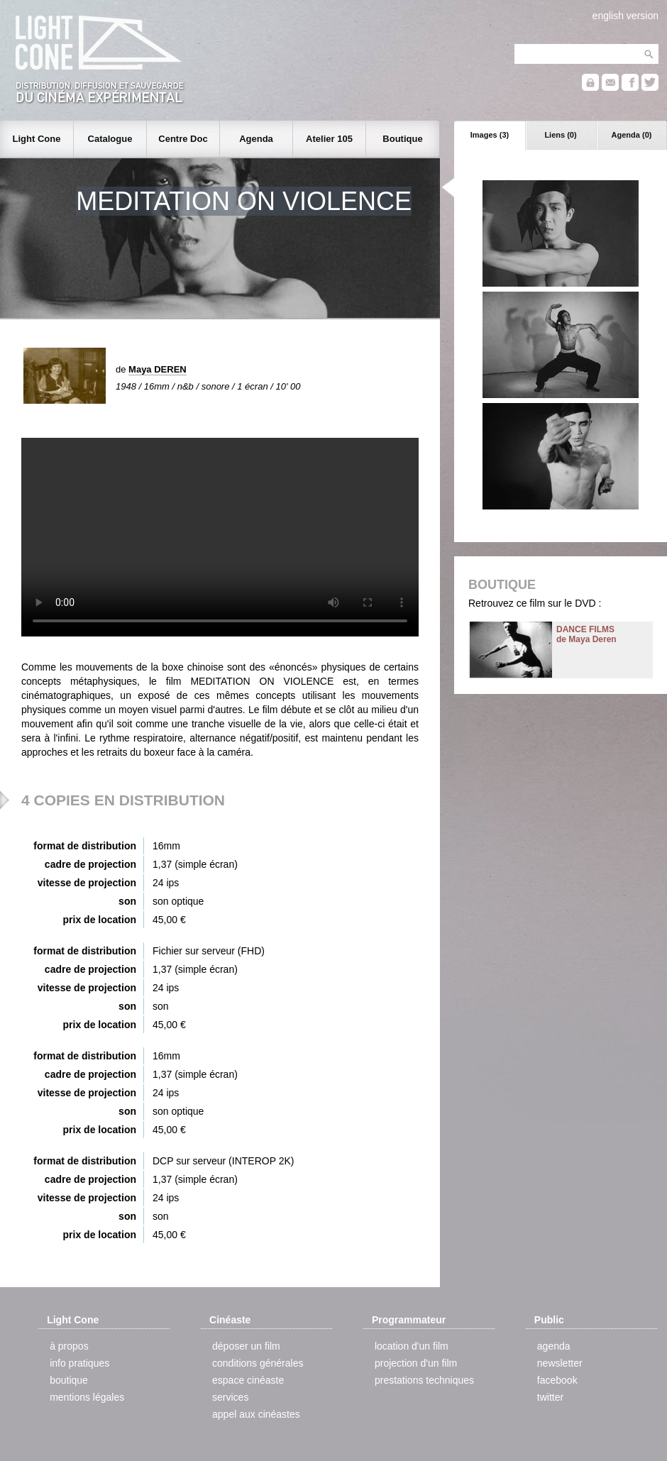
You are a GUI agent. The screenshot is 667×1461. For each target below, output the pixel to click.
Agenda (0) (632, 135)
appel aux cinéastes (256, 1414)
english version (625, 15)
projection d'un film (416, 1363)
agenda (553, 1346)
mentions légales (87, 1397)
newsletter (560, 1363)
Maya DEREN (157, 369)
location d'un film (411, 1346)
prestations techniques (424, 1380)
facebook (557, 1380)
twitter (550, 1397)
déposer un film (246, 1346)
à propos (69, 1346)
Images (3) (489, 135)
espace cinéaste (248, 1380)
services (230, 1397)
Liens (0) (560, 135)
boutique (69, 1380)
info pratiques (79, 1363)
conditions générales (257, 1363)
